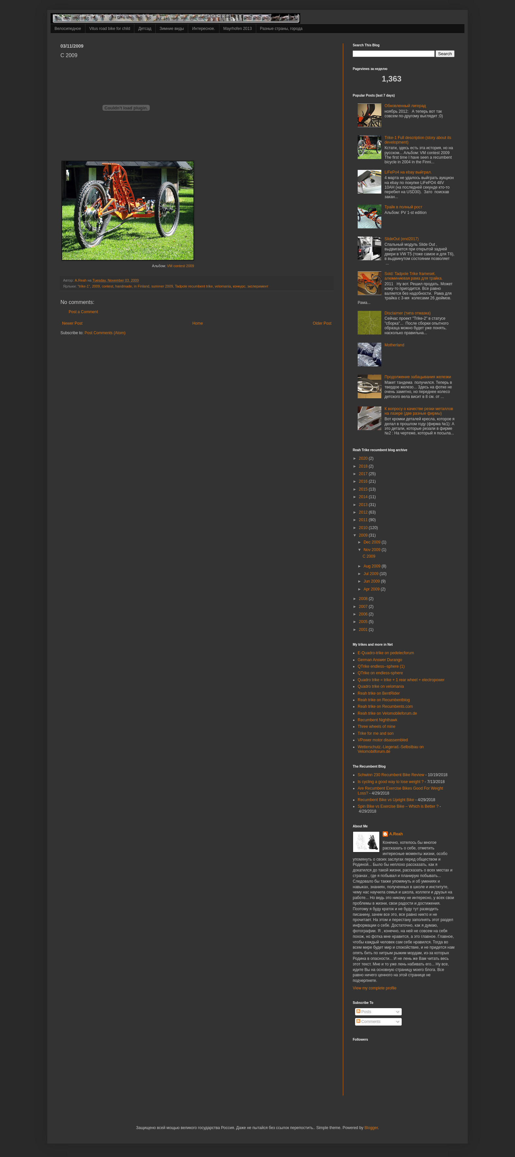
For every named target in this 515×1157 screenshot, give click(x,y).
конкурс (239, 286)
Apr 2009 (372, 589)
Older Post (322, 323)
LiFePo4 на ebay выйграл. (408, 172)
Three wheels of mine (376, 726)
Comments (368, 1021)
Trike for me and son (376, 733)
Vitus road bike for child (109, 28)
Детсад (144, 28)
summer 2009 (162, 286)
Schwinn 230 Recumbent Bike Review (391, 775)
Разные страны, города (281, 28)
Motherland (394, 345)
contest (107, 286)
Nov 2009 (373, 549)
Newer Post (72, 323)
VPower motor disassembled (383, 740)
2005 (364, 621)
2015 (364, 489)
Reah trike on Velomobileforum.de (387, 713)
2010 (364, 527)
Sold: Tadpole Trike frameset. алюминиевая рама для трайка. (414, 276)
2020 (364, 458)
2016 (364, 481)
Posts (363, 1011)
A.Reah (396, 834)
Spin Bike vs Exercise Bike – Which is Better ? (398, 806)
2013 (364, 504)
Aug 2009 (373, 566)
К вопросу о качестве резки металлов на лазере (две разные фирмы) (419, 411)
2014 (364, 497)
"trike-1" (84, 286)
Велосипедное (68, 28)
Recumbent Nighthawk (377, 720)
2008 (364, 598)
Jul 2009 (372, 573)
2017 (364, 474)
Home (197, 323)
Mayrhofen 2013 (237, 28)
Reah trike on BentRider (379, 693)
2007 (364, 606)
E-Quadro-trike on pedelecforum (386, 653)
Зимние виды (172, 28)
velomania (223, 286)
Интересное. (203, 28)
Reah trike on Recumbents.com (385, 706)
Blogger (371, 1127)
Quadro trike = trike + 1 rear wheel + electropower (401, 680)
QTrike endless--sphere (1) (381, 666)
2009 (96, 286)
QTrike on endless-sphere (380, 673)
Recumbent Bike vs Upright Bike (386, 800)
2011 (364, 520)
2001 (364, 629)
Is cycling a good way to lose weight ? (391, 781)
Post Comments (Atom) (104, 333)
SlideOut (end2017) (402, 239)
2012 (364, 512)
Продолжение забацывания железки (418, 377)
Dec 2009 (373, 542)
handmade (123, 286)
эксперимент (257, 286)
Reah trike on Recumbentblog (384, 700)
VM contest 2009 (180, 266)
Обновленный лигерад (405, 106)
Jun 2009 (372, 581)
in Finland (141, 286)
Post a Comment (83, 312)
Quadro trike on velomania (381, 686)
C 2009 (369, 556)
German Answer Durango (380, 660)
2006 (364, 614)
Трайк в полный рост (403, 207)
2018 (364, 466)
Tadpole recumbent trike (194, 286)
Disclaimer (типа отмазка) (408, 313)
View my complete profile (374, 988)
